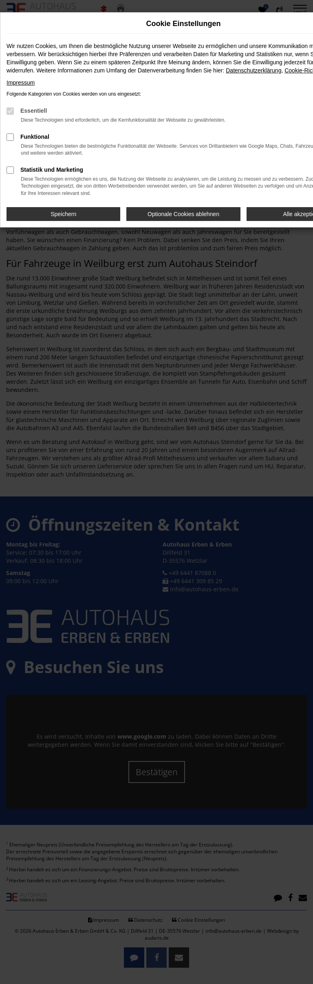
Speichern (63, 214)
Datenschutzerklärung (253, 70)
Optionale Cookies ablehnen (183, 214)
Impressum (21, 82)
